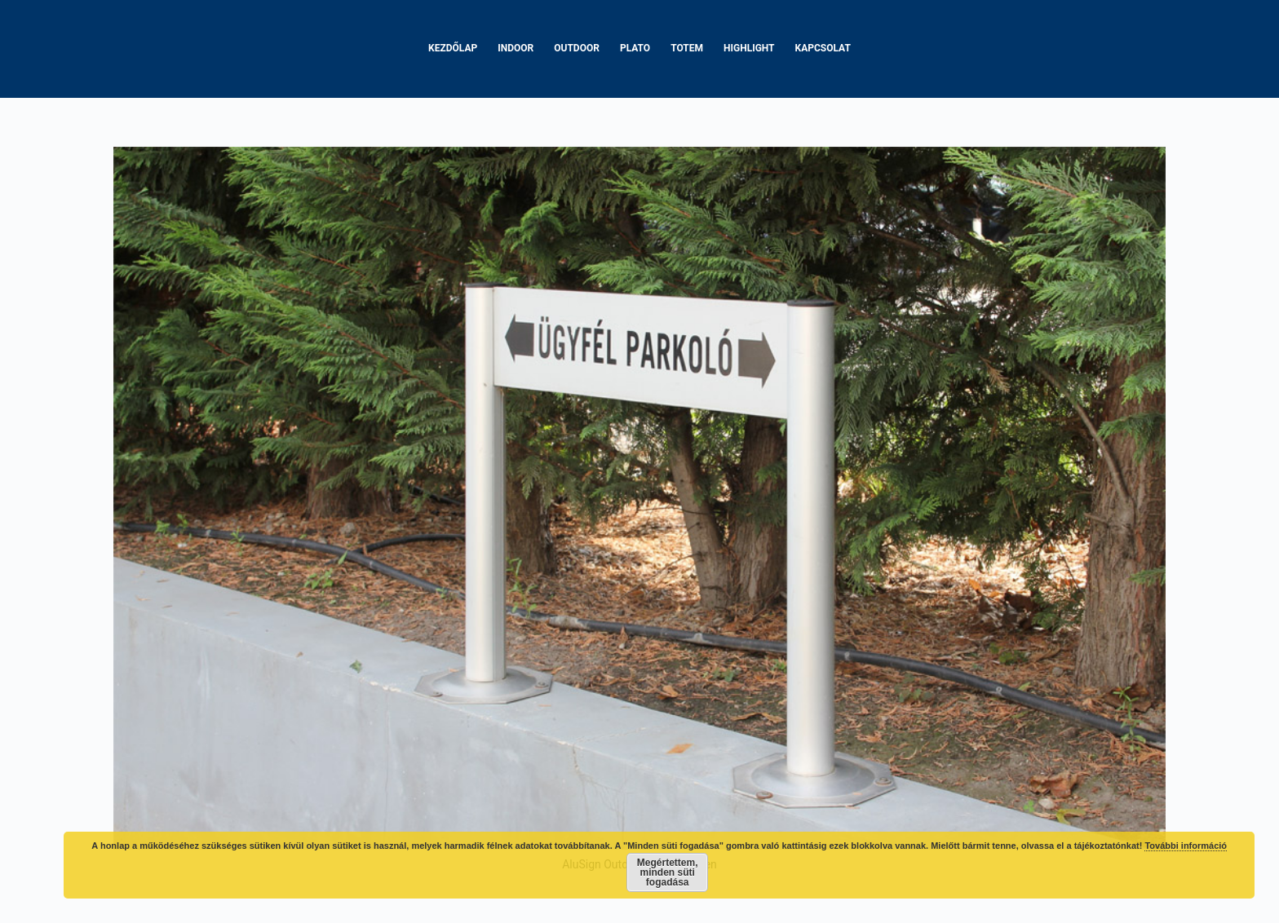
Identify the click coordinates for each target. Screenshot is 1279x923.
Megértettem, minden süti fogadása (667, 872)
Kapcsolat (823, 48)
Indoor (515, 48)
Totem (686, 48)
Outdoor (577, 48)
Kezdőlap (452, 48)
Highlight (749, 48)
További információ (1185, 845)
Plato (635, 48)
